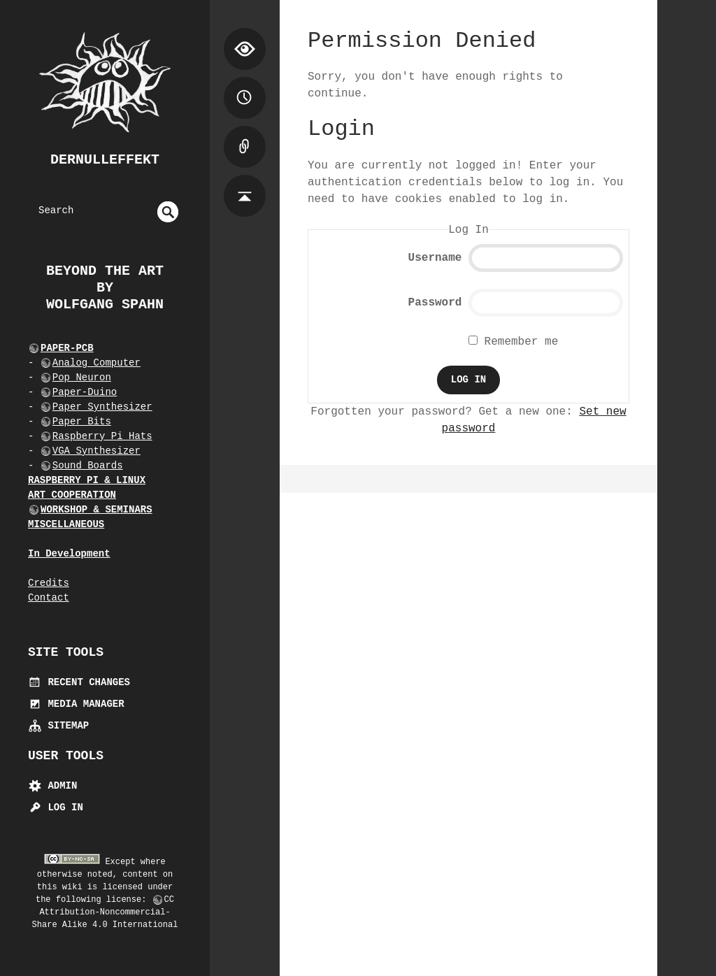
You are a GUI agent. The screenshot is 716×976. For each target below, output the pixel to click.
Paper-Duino (84, 392)
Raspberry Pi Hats (102, 436)
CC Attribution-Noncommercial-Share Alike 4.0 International (105, 912)
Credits (48, 583)
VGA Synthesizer (96, 451)
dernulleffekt (104, 160)
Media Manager (76, 704)
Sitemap (58, 725)
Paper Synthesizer (102, 406)
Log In (55, 807)
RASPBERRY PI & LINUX (86, 480)
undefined (167, 211)
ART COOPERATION (72, 495)
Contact (48, 597)
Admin (52, 785)
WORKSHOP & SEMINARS (96, 509)
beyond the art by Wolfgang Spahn (105, 288)
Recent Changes (79, 682)
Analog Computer (96, 362)
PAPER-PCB (67, 348)
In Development (69, 553)
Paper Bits (81, 421)
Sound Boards (87, 465)
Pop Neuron (81, 377)
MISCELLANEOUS (66, 524)
